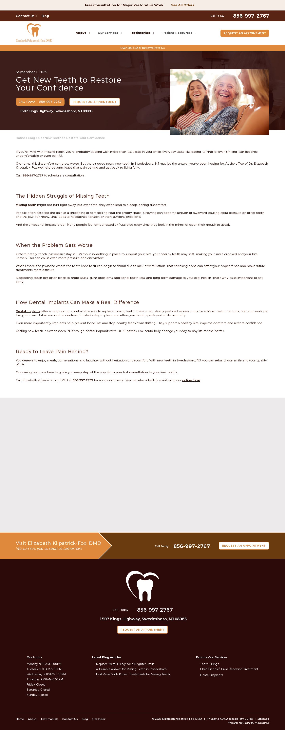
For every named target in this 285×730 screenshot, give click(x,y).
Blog (45, 16)
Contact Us (25, 16)
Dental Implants (211, 675)
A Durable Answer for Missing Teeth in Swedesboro (131, 669)
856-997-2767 (33, 175)
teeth (32, 205)
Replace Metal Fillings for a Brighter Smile (125, 664)
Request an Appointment (244, 33)
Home (20, 138)
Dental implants (28, 311)
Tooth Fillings (209, 664)
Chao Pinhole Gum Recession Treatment (229, 669)
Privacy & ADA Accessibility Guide (230, 719)
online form (191, 380)
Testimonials (139, 33)
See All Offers (182, 5)
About (80, 33)
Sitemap (263, 719)
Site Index (96, 719)
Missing (22, 205)
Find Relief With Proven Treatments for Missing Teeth (133, 674)
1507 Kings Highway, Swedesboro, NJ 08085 (56, 111)
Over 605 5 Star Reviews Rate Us (142, 48)
